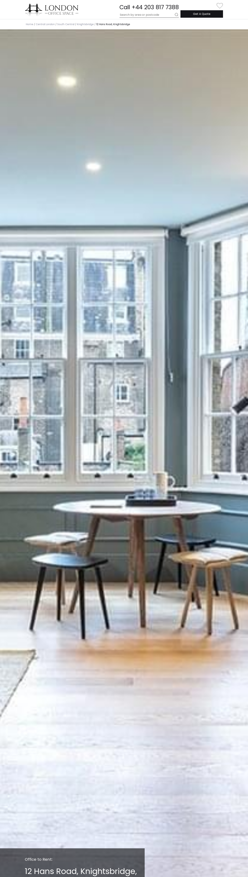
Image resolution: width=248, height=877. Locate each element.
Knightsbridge (85, 24)
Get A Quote (201, 14)
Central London (45, 24)
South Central (65, 24)
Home (29, 24)
